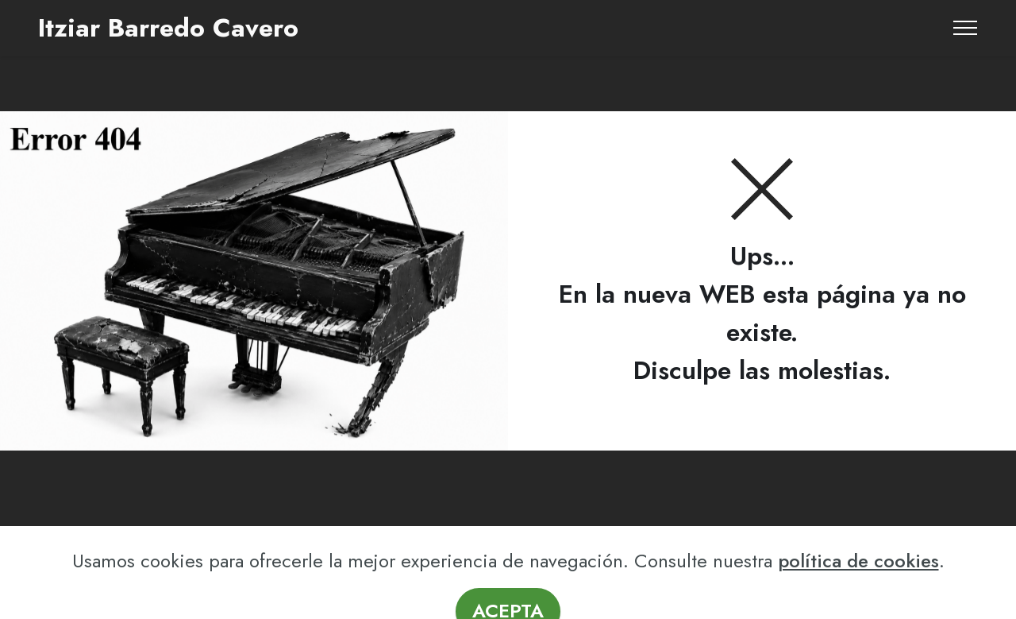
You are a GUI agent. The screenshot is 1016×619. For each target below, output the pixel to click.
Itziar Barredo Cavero (168, 28)
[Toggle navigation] (965, 28)
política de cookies (858, 588)
